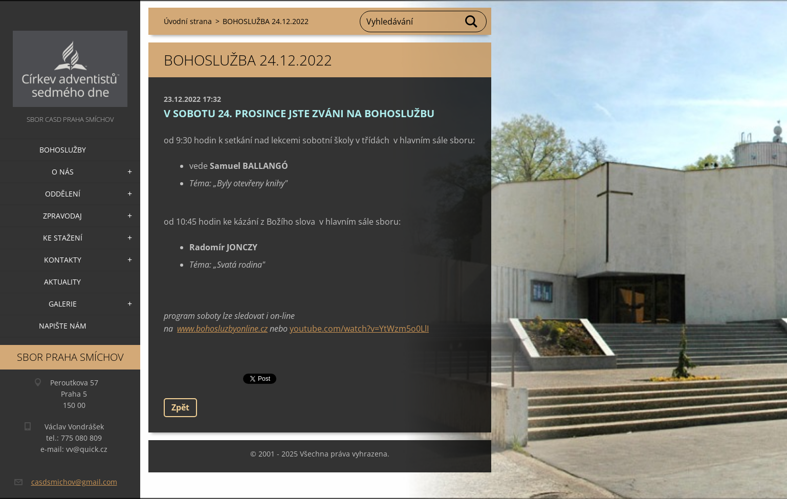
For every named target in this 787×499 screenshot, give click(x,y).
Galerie (63, 304)
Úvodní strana (188, 21)
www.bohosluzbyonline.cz (222, 328)
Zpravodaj (62, 216)
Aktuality (62, 282)
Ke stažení (62, 238)
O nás (63, 172)
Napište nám (62, 326)
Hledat (471, 21)
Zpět (180, 407)
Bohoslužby (62, 150)
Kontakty (62, 260)
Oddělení (62, 194)
